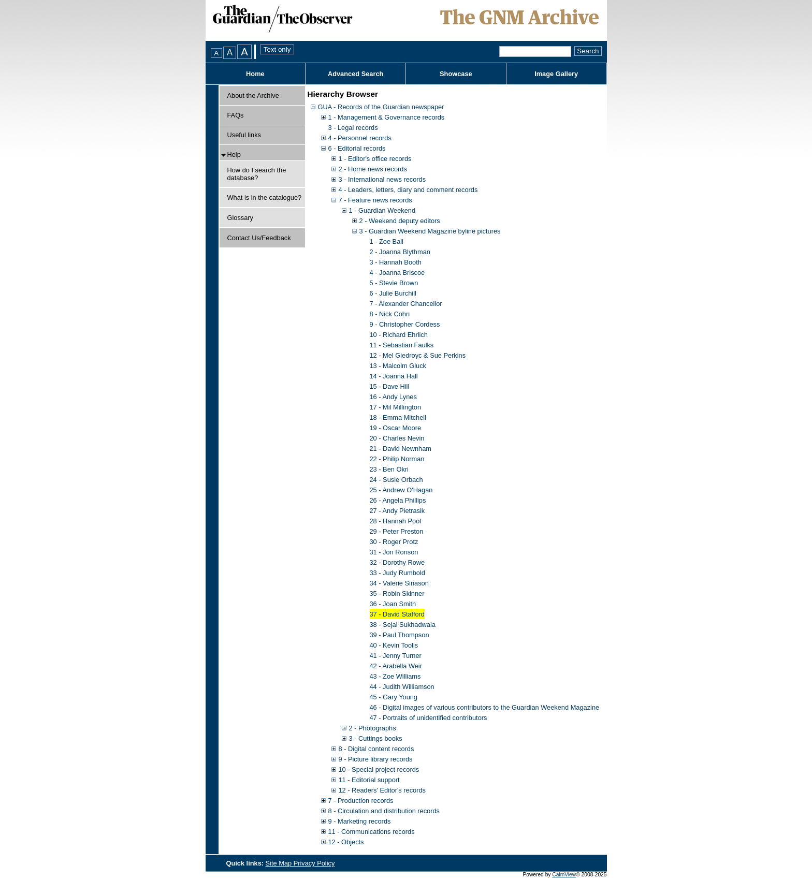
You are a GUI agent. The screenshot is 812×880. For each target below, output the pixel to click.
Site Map (280, 863)
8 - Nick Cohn (390, 314)
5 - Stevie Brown (394, 283)
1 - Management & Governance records (386, 117)
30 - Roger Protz (394, 542)
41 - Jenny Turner (396, 655)
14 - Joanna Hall (394, 376)
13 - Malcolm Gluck (398, 366)
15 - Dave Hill (390, 386)
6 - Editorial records (357, 148)
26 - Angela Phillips (398, 500)
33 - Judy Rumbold (397, 573)
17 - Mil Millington (396, 407)
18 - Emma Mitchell (398, 417)
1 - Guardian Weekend (382, 210)
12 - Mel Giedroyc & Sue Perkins (418, 355)
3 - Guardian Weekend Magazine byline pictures (430, 231)
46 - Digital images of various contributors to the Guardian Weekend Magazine (485, 707)
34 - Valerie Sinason (399, 583)
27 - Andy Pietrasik (397, 511)
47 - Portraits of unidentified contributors (428, 718)
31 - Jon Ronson (394, 552)
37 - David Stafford (397, 614)
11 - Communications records (371, 831)
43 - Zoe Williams (395, 676)
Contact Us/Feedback (259, 238)
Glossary (240, 218)
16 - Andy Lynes (393, 397)
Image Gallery (556, 74)
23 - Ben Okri (389, 469)
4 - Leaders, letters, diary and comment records (408, 190)
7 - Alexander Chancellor (406, 303)
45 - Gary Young (394, 697)
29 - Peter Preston (397, 531)
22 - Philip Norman (397, 459)
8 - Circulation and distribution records (384, 811)
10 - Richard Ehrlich (399, 335)
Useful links (244, 135)
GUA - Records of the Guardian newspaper (381, 107)
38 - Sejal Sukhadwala (403, 624)
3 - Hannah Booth (396, 262)
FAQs (235, 115)
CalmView (564, 874)
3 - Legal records (353, 127)
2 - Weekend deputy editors (399, 221)
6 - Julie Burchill (393, 293)
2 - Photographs (372, 728)
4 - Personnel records (360, 138)
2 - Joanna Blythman (400, 252)
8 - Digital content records (376, 749)
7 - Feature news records (375, 200)
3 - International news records (382, 179)
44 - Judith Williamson (402, 687)
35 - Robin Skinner (397, 593)
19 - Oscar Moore (396, 428)
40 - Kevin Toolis (394, 645)
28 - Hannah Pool (396, 521)
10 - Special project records (379, 769)
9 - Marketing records (359, 821)
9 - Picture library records (376, 759)
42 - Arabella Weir (396, 666)
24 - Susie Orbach (396, 479)
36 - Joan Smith (393, 604)
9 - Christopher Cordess (405, 324)
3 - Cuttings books (375, 738)
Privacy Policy (314, 863)
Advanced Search (355, 74)
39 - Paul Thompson (399, 635)
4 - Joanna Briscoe (397, 272)
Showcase (456, 74)
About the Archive (253, 95)
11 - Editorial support (369, 780)
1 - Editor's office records (375, 159)
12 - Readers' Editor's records (382, 790)
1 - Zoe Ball (386, 241)
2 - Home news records (373, 169)
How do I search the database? (256, 174)
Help (234, 154)
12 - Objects (346, 842)
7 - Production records (361, 800)
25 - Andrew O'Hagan (401, 490)
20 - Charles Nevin (397, 438)
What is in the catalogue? (264, 197)
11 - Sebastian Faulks (402, 345)
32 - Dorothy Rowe (397, 562)
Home (255, 74)
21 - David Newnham (401, 448)
